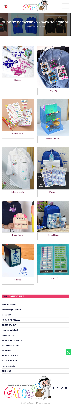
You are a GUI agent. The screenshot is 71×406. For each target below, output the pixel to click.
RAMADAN (6, 351)
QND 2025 (6, 371)
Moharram (6, 315)
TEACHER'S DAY (9, 361)
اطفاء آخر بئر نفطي (10, 330)
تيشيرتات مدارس (9, 366)
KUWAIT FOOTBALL (11, 320)
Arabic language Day (11, 310)
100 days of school (10, 345)
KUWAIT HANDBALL (11, 356)
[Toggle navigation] (65, 5)
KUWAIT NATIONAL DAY (13, 340)
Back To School (38, 26)
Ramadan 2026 (8, 335)
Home (28, 26)
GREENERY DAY (9, 325)
